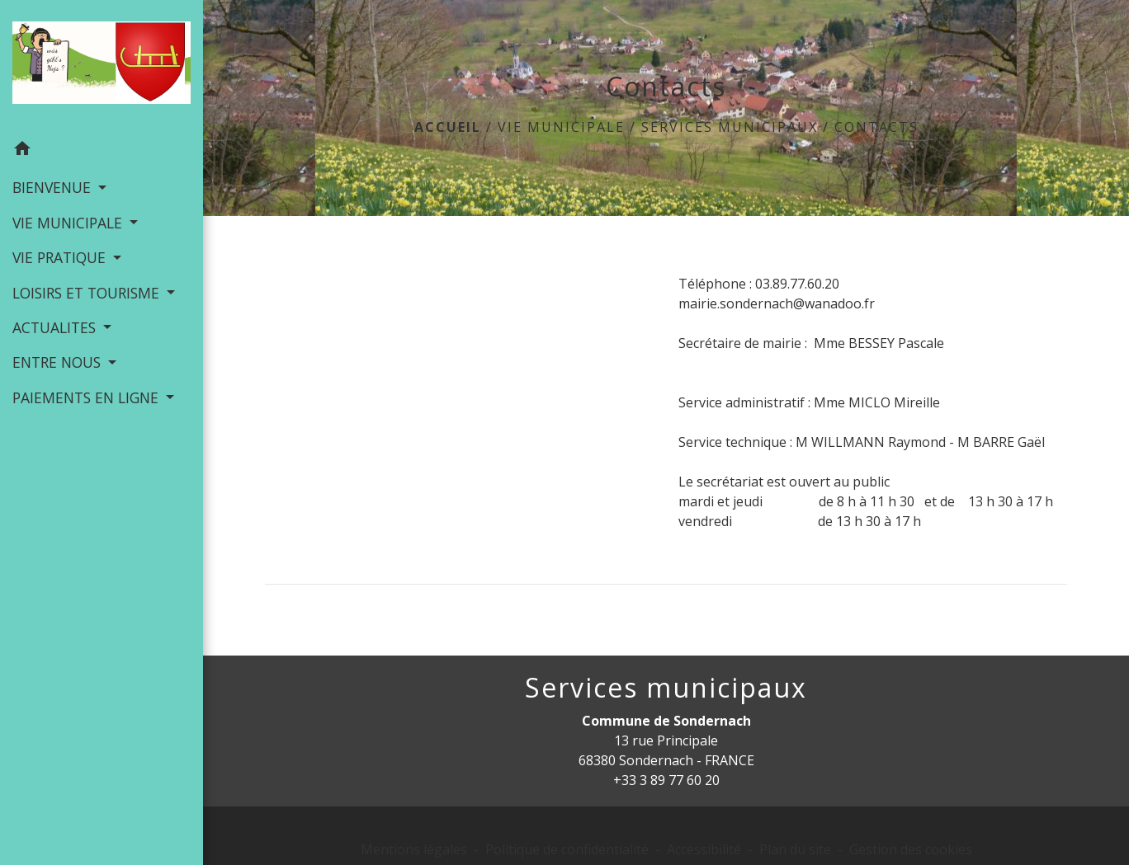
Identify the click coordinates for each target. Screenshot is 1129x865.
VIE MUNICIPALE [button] (69, 223)
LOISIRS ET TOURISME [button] (87, 293)
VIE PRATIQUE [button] (61, 257)
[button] (101, 151)
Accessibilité (704, 849)
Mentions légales (414, 849)
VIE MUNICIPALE (561, 127)
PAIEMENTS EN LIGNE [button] (87, 397)
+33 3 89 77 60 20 (666, 780)
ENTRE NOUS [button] (58, 362)
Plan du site (795, 849)
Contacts (876, 127)
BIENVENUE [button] (53, 187)
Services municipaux (729, 127)
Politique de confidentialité (567, 849)
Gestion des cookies (910, 849)
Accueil (447, 127)
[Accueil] (101, 66)
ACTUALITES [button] (56, 327)
